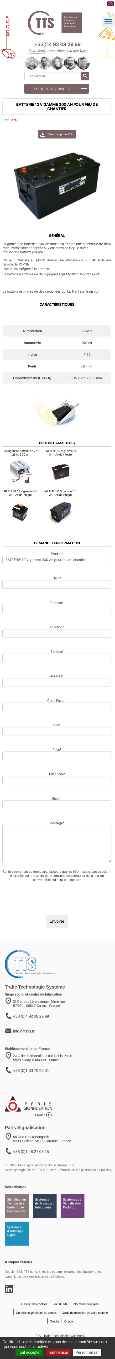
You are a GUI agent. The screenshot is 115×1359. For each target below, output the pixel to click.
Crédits (54, 1329)
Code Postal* (57, 700)
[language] (110, 3)
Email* (56, 798)
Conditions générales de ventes (36, 1321)
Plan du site (60, 1312)
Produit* (57, 554)
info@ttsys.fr (23, 1041)
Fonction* (57, 627)
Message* (56, 823)
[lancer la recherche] (85, 76)
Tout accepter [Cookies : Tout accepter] (29, 1352)
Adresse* (57, 676)
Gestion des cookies (34, 1312)
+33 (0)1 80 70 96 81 (31, 1081)
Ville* (56, 725)
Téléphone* (56, 774)
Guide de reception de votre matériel (84, 1321)
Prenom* (56, 603)
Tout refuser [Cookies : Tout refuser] (58, 1352)
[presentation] (38, 898)
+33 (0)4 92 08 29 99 (31, 1026)
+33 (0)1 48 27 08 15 (31, 1163)
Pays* (56, 749)
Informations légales (85, 1312)
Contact (68, 1329)
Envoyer (56, 921)
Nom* (56, 578)
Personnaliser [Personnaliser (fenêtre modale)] (87, 1352)
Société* (57, 651)
